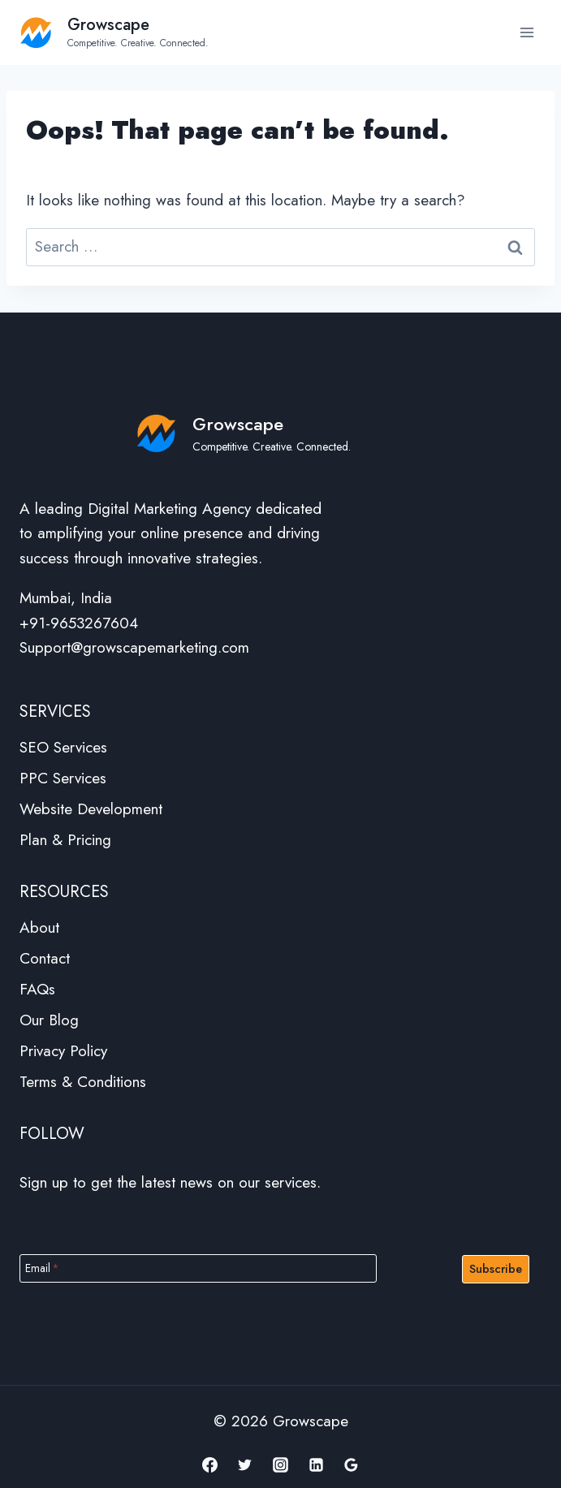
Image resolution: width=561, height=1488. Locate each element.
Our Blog (49, 1020)
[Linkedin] (315, 1464)
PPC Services (62, 778)
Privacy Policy (63, 1051)
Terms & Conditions (82, 1082)
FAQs (37, 989)
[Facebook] (209, 1464)
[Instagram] (280, 1464)
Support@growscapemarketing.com (134, 647)
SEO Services (63, 747)
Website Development (90, 809)
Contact (44, 958)
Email (42, 1268)
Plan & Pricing (65, 840)
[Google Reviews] (351, 1464)
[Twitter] (245, 1464)
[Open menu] (526, 32)
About (39, 927)
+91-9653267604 (78, 623)
